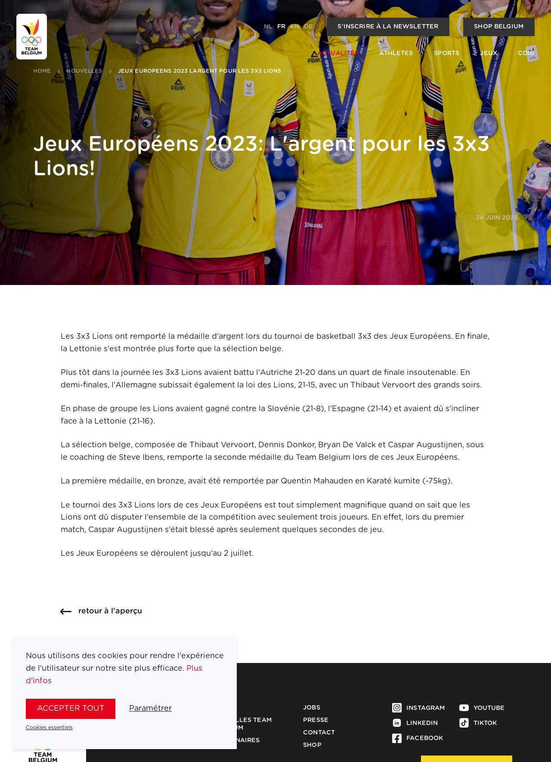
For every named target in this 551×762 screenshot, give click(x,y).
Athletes (396, 53)
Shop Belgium (498, 27)
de (308, 27)
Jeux (488, 53)
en (294, 27)
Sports (447, 53)
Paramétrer (150, 708)
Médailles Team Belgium (243, 724)
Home (42, 71)
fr (281, 27)
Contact (319, 733)
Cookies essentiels (49, 727)
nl (268, 27)
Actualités (338, 53)
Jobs (311, 708)
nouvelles (84, 71)
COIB (526, 53)
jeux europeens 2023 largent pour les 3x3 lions (200, 71)
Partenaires (237, 740)
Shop (312, 745)
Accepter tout (71, 708)
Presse (315, 720)
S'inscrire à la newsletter (387, 27)
